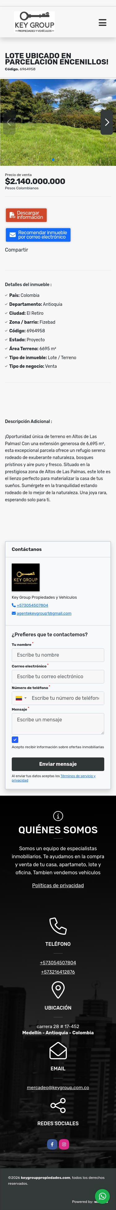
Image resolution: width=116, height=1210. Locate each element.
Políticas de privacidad (58, 885)
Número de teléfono (31, 687)
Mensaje (20, 709)
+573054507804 (32, 605)
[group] (58, 122)
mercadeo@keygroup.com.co (58, 1087)
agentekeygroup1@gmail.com (44, 613)
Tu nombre (22, 644)
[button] (53, 159)
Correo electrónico (30, 665)
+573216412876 (58, 972)
